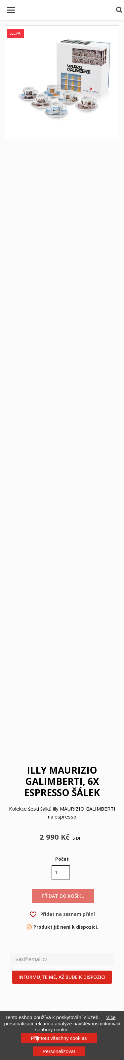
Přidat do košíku (63, 896)
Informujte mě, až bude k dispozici (62, 977)
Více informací (110, 1020)
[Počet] (61, 872)
